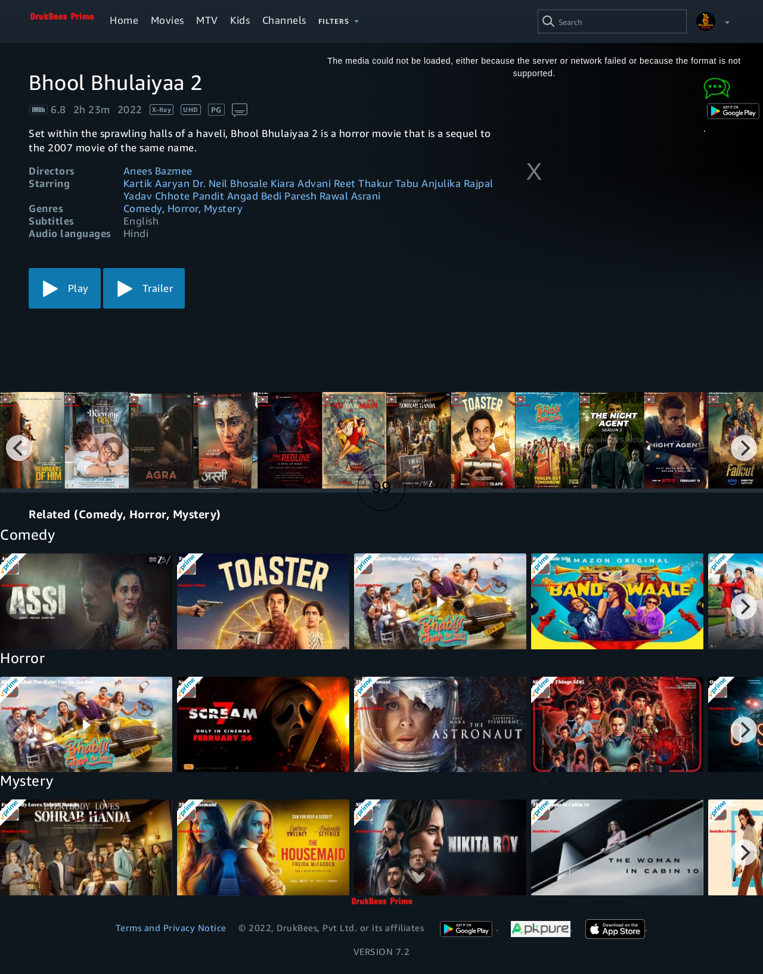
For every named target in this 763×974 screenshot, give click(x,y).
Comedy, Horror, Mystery (183, 208)
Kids (240, 20)
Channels (284, 20)
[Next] (744, 448)
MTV (207, 20)
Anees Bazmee (158, 170)
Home (124, 20)
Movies (167, 20)
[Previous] (19, 448)
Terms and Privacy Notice (171, 927)
